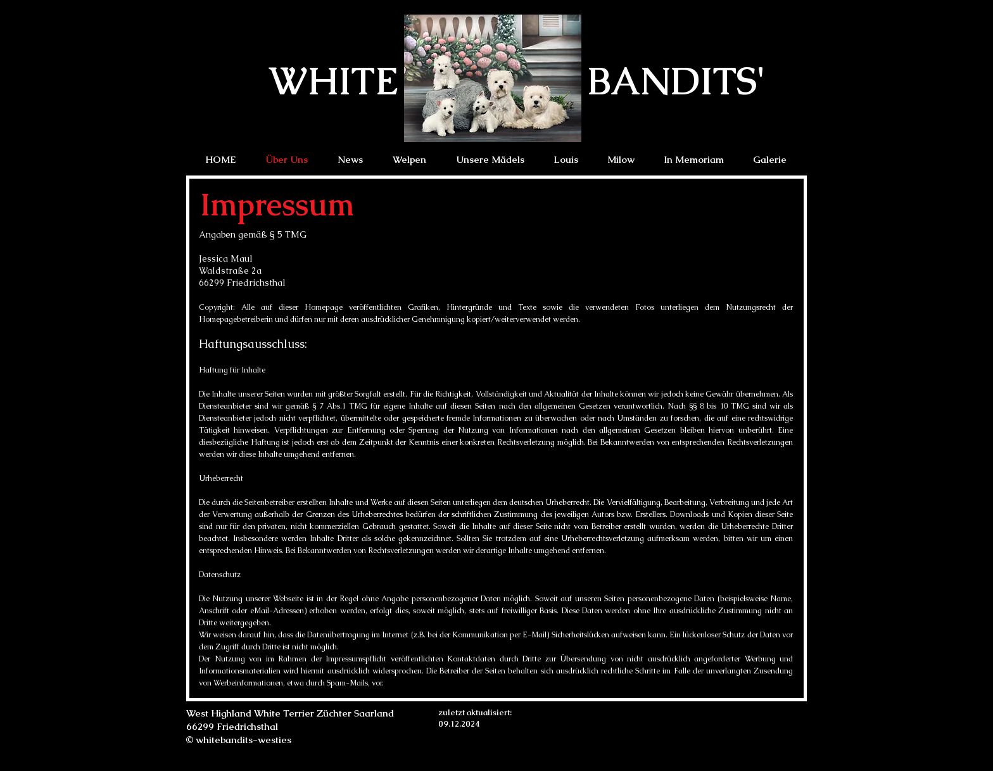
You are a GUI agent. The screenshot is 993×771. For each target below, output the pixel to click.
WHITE (333, 80)
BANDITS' (676, 80)
